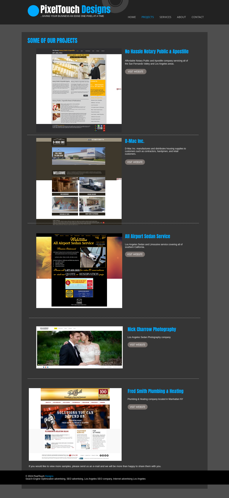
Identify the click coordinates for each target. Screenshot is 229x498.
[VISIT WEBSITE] (135, 71)
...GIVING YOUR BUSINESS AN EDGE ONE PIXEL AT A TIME (72, 16)
